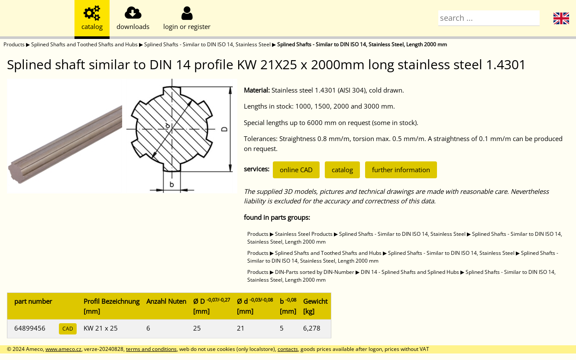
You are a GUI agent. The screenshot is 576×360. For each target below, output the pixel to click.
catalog (342, 169)
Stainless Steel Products (304, 234)
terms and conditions (151, 349)
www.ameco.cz (63, 349)
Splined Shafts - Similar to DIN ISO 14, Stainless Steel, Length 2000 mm (362, 44)
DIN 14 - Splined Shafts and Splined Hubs (410, 272)
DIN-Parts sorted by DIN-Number (314, 272)
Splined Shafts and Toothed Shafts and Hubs (84, 44)
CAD (67, 328)
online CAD (296, 169)
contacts (288, 349)
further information (401, 169)
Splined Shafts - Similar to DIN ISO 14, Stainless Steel (207, 44)
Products (14, 44)
